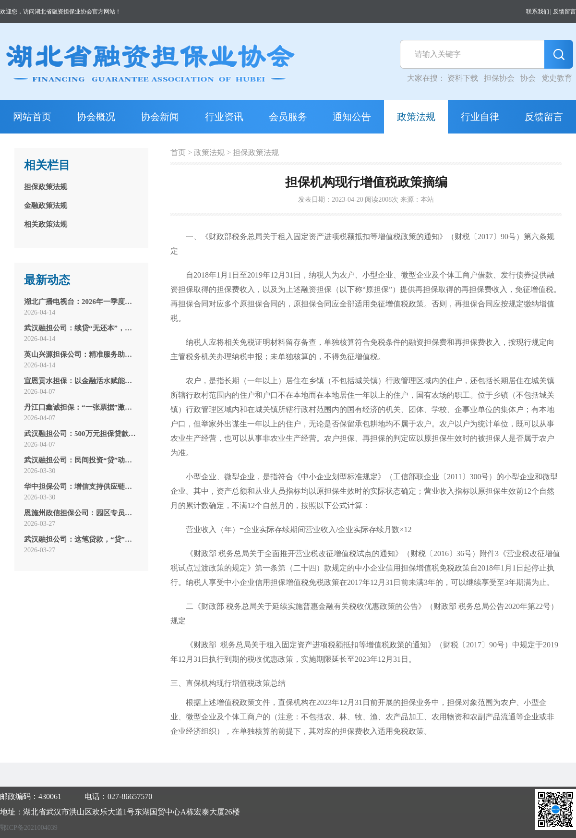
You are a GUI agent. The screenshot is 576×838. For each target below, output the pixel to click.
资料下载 (462, 78)
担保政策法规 (256, 152)
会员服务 (288, 116)
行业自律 (480, 116)
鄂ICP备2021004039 (29, 827)
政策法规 (416, 116)
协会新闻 (160, 116)
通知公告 (352, 116)
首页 (178, 152)
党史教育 (556, 78)
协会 (528, 78)
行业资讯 (224, 116)
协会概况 (96, 116)
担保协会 (499, 78)
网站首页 (32, 116)
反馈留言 (564, 11)
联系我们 (537, 11)
